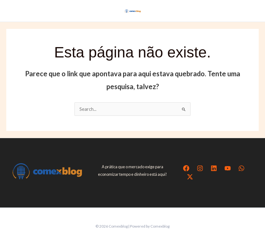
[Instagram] (200, 168)
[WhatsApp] (241, 168)
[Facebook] (186, 168)
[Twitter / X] (190, 177)
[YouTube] (227, 168)
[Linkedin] (214, 168)
